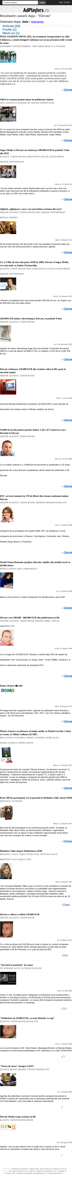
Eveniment (6, 46)
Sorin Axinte (25, 743)
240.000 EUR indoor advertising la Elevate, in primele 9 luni (31, 318)
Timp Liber (38, 46)
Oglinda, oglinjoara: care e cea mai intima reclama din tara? (31, 209)
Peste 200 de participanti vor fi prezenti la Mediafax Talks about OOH (36, 798)
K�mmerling (7, 626)
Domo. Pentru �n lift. (11, 685)
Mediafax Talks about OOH (15, 859)
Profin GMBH (42, 621)
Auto (17, 968)
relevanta (37, 21)
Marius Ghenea (9, 218)
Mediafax (5, 801)
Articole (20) (11, 26)
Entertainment (22, 46)
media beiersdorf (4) (55, 1173)
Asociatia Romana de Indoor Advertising (30, 103)
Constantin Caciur (37, 157)
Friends (8, 968)
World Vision (8, 569)
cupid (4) (31, 1171)
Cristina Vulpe (48, 854)
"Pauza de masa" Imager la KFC (17, 1066)
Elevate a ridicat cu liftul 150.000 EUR (19, 914)
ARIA (2, 103)
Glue (56, 738)
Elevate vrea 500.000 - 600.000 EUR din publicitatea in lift (29, 617)
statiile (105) (34, 1169)
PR (1, 968)
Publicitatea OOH (29, 854)
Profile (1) (10, 29)
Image (13, 1069)
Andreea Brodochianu (48, 503)
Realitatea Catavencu (13, 738)
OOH (37, 212)
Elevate (4, 157)
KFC (65, 503)
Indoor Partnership (12, 162)
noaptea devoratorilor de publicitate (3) (31, 1173)
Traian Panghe (35, 1069)
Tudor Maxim (17, 157)
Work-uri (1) (11, 33)
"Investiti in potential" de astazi (16, 965)
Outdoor (17, 801)
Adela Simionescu (27, 569)
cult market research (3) (17, 1171)
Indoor (4, 212)
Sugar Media (56, 157)
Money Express (36, 738)
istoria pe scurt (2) (59, 1169)
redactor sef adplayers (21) (46, 1171)
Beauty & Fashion (55, 46)
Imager (22, 1069)
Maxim (29, 1021)
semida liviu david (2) (20, 1169)
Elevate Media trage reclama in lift (18, 1116)
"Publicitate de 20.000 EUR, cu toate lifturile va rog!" (27, 1018)
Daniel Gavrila (8, 743)
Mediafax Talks (9, 854)
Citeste (68, 90)
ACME (49, 738)
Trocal (55, 621)
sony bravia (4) (46, 1169)
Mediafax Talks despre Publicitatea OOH (21, 851)
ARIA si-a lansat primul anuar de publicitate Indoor (26, 99)
